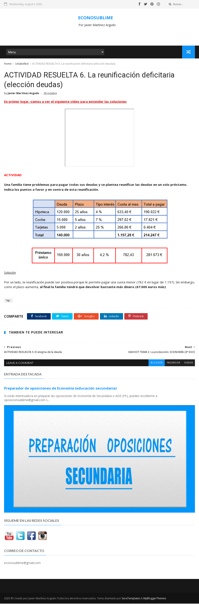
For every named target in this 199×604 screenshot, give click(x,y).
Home (8, 64)
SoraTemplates (131, 599)
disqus (188, 363)
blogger (156, 363)
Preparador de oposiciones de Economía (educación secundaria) (60, 388)
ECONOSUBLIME (95, 18)
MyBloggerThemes (154, 599)
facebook (173, 363)
